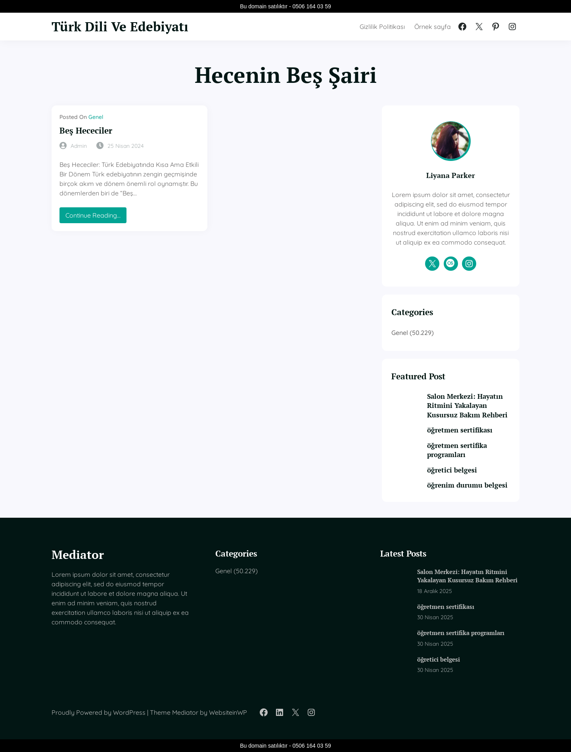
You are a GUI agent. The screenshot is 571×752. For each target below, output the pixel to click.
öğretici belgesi (452, 470)
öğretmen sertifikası (459, 430)
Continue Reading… (95, 217)
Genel (95, 117)
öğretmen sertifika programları (457, 450)
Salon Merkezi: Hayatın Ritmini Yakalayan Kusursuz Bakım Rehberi (467, 405)
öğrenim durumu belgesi (467, 485)
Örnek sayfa (432, 27)
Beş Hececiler (85, 130)
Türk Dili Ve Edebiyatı (120, 26)
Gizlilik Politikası (382, 27)
